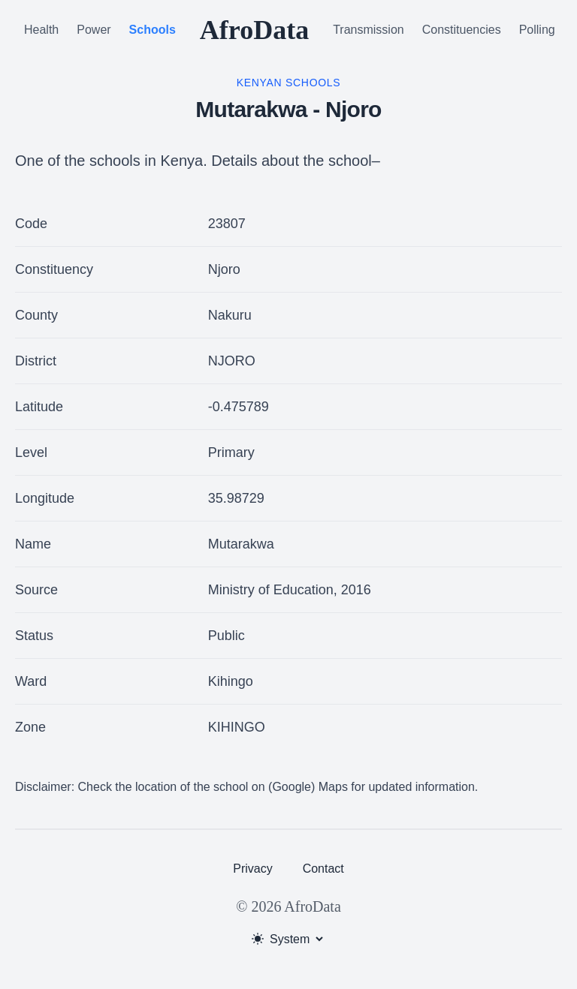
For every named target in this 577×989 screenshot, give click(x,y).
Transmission (368, 29)
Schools (152, 29)
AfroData (254, 30)
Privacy (252, 868)
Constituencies (461, 29)
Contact (323, 868)
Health (41, 29)
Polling (537, 29)
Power (93, 29)
